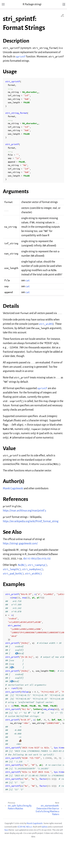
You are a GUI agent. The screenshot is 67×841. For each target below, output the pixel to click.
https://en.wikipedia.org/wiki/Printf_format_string (30, 521)
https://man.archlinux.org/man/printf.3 (24, 510)
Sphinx (44, 827)
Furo (6, 830)
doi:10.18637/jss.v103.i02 (37, 558)
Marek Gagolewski (13, 488)
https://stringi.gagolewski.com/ (20, 543)
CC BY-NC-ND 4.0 (25, 827)
